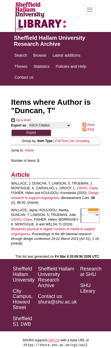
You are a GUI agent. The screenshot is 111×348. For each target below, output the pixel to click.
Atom (88, 125)
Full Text (61, 141)
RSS (87, 129)
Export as (18, 125)
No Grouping (79, 141)
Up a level (21, 120)
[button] (31, 132)
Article (29, 150)
